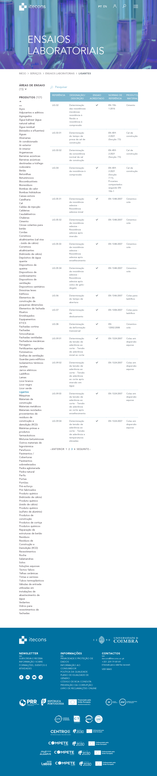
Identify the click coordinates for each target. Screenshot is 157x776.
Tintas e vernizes (28, 577)
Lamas (22, 377)
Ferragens (25, 345)
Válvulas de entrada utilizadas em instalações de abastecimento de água (30, 591)
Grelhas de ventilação (31, 356)
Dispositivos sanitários (32, 287)
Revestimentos (27, 552)
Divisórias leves (27, 290)
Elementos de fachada (32, 308)
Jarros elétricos (28, 370)
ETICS (22, 323)
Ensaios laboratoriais (60, 73)
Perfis (22, 475)
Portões (23, 483)
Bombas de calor (28, 189)
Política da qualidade (74, 672)
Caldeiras (24, 210)
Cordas (23, 232)
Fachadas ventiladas (30, 337)
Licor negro (25, 385)
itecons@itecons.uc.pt (113, 658)
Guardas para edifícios (32, 359)
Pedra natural (26, 472)
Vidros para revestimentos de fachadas (29, 610)
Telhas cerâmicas (28, 573)
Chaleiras (24, 218)
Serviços (35, 73)
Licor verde (25, 388)
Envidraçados (26, 316)
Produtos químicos (29, 526)
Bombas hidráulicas (30, 192)
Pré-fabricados (27, 490)
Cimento (24, 221)
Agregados (25, 116)
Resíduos (24, 537)
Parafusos (25, 450)
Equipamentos (27, 319)
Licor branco (26, 381)
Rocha (22, 555)
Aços (22, 109)
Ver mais (107, 669)
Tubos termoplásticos (31, 581)
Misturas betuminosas (31, 439)
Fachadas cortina (29, 327)
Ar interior (25, 149)
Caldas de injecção (29, 207)
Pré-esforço (26, 486)
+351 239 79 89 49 (111, 662)
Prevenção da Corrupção (76, 685)
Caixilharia (25, 200)
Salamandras (26, 559)
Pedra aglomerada (29, 468)
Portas (23, 479)
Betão (22, 171)
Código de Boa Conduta (75, 682)
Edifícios (24, 294)
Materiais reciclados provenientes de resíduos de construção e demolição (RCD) (30, 417)
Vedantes (24, 602)
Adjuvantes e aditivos (31, 112)
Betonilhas (25, 174)
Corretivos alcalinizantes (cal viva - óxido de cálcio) (31, 239)
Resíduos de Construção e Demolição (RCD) (28, 544)
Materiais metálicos (30, 406)
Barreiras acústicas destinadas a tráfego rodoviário (31, 163)
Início (22, 73)
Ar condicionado (28, 141)
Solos (22, 562)
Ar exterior (25, 145)
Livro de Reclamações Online (78, 688)
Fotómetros (26, 352)
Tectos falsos (26, 570)
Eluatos (23, 312)
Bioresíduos (25, 185)
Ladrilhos (24, 374)
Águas (22, 134)
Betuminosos (26, 178)
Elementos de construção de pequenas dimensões (31, 301)
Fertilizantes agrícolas (31, 348)
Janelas (23, 366)
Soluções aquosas (29, 566)
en (105, 6)
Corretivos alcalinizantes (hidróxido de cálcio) (30, 250)
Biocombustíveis (28, 181)
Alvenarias (25, 138)
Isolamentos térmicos (31, 363)
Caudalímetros (27, 214)
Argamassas (26, 152)
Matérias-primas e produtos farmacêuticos (29, 432)
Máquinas (24, 395)
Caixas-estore (27, 196)
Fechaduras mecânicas (31, 341)
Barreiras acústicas (29, 156)
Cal (21, 203)
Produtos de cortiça (30, 522)
